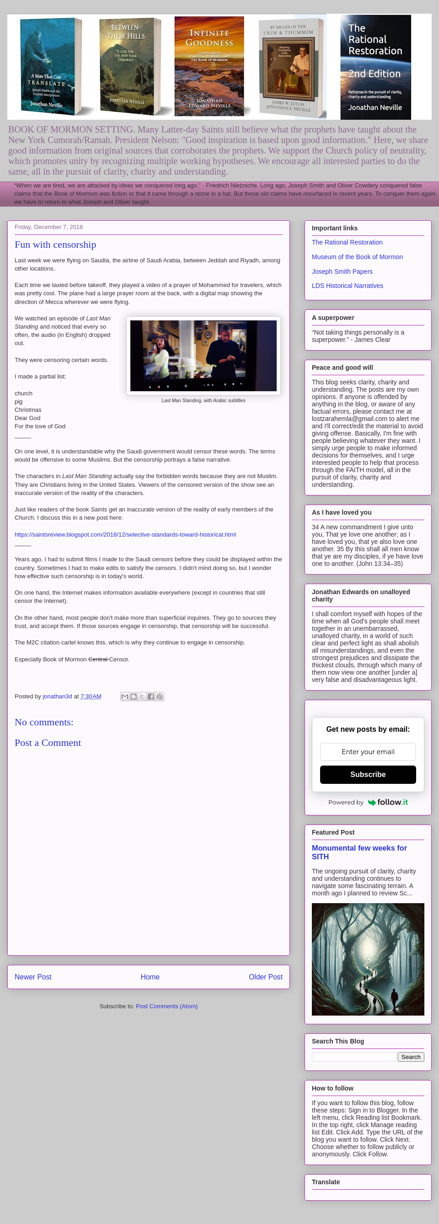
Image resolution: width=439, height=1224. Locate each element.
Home (150, 977)
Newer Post (33, 977)
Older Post (266, 977)
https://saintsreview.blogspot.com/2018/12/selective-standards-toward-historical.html (125, 534)
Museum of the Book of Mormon (357, 257)
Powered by (368, 802)
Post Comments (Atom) (167, 1006)
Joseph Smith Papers (342, 271)
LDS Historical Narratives (347, 285)
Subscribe (367, 774)
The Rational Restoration (347, 242)
